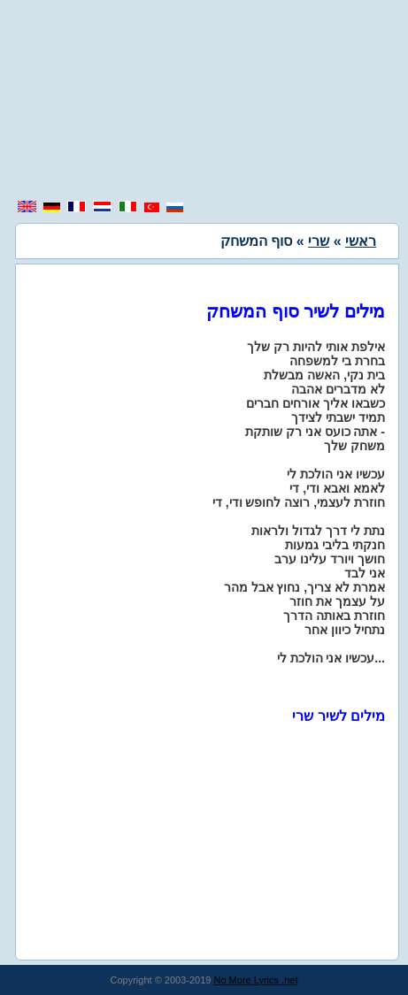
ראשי (360, 241)
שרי (318, 241)
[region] (204, 101)
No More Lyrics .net (256, 980)
